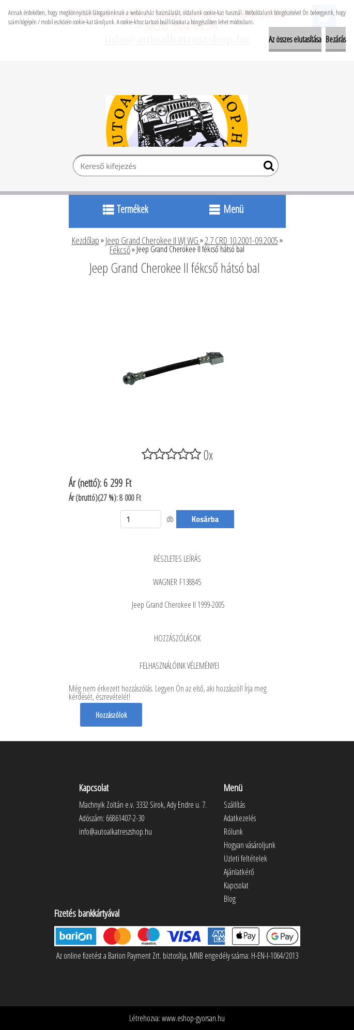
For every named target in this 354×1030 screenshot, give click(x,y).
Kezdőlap (85, 240)
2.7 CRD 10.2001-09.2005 (241, 240)
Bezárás (336, 39)
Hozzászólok (111, 715)
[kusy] (141, 519)
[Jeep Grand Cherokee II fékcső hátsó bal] (177, 296)
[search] (266, 168)
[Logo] (177, 121)
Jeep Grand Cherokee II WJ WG (152, 240)
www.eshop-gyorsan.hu (193, 1018)
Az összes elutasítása (295, 39)
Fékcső (120, 249)
